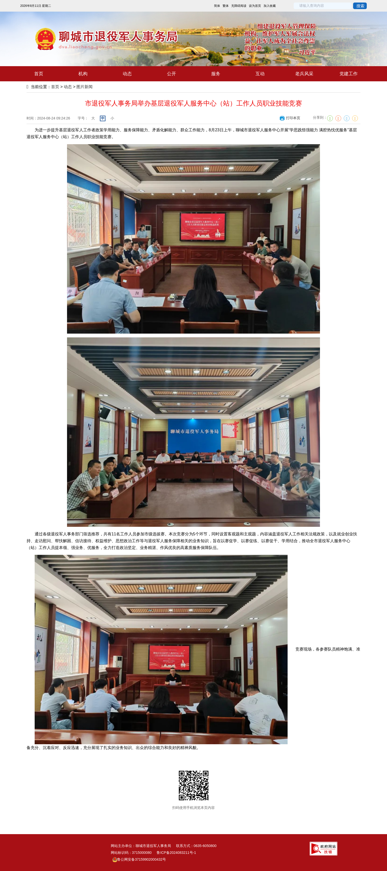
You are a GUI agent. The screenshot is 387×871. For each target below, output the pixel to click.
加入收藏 (270, 6)
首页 (55, 87)
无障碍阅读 (238, 6)
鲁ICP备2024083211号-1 (176, 853)
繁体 (226, 6)
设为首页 (255, 6)
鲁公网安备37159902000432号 (139, 859)
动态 (68, 87)
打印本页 (289, 118)
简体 (217, 6)
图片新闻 (84, 87)
